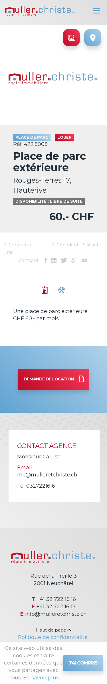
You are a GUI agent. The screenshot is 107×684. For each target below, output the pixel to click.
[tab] (44, 291)
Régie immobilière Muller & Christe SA (40, 11)
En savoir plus (41, 678)
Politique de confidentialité (53, 637)
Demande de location (54, 379)
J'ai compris (83, 663)
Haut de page (53, 630)
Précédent (65, 244)
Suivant (92, 244)
